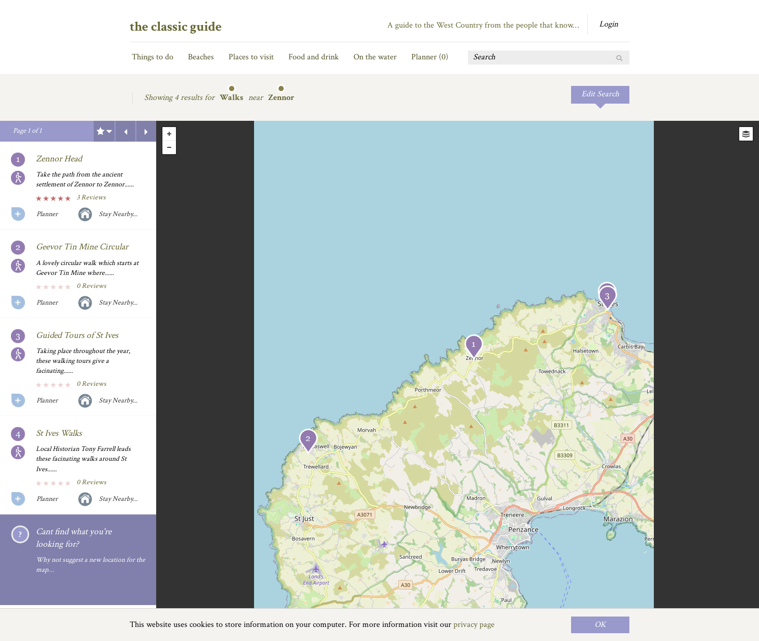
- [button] (169, 147)
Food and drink (313, 57)
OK (600, 624)
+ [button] (169, 134)
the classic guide (176, 26)
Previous (125, 131)
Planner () (429, 57)
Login (608, 24)
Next (146, 131)
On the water (375, 57)
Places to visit (251, 57)
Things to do (152, 57)
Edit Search (600, 94)
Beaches (201, 57)
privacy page (474, 624)
